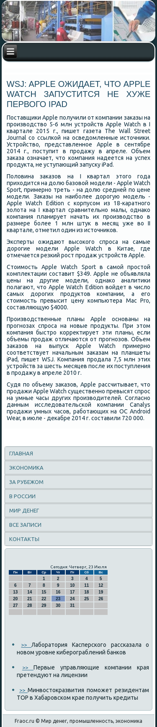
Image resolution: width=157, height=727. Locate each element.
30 (58, 605)
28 (29, 605)
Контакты (24, 539)
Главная (21, 453)
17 (72, 592)
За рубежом (26, 482)
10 (72, 585)
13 (15, 592)
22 (43, 598)
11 (86, 585)
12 (100, 585)
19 (100, 592)
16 (58, 592)
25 (86, 598)
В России (22, 496)
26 (100, 598)
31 (72, 605)
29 (43, 605)
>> (26, 645)
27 (15, 605)
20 (15, 598)
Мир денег (24, 510)
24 (72, 598)
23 (58, 598)
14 (29, 592)
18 (86, 592)
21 (29, 598)
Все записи (25, 525)
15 (43, 592)
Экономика (26, 468)
